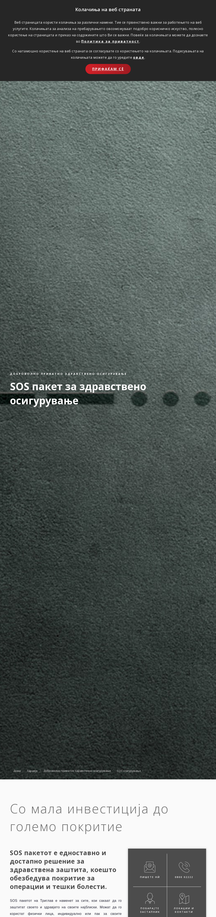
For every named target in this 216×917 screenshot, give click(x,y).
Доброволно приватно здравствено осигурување (77, 770)
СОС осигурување (129, 770)
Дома (17, 770)
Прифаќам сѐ (108, 69)
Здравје (32, 770)
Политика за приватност (110, 41)
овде (138, 57)
